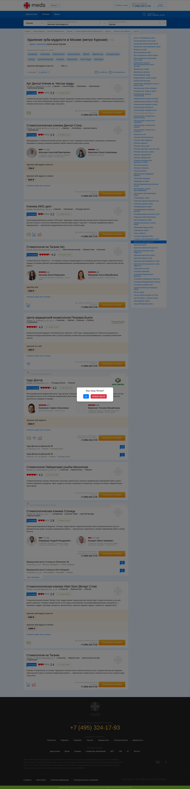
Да (86, 396)
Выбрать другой (98, 396)
